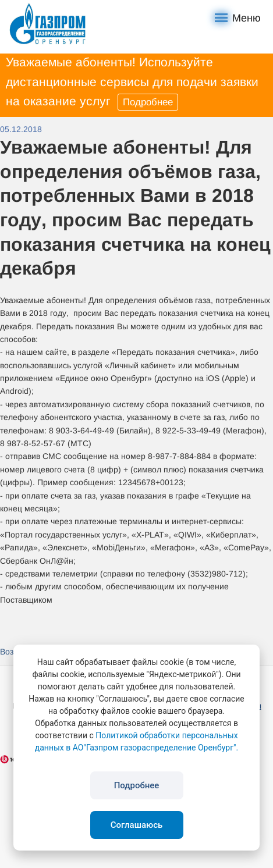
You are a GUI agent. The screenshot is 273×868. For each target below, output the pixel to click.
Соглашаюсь (137, 825)
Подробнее (148, 102)
